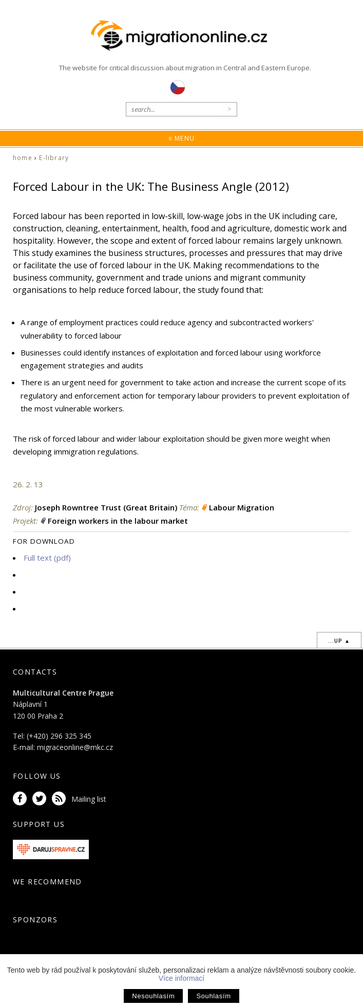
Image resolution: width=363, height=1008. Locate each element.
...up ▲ (339, 640)
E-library (54, 157)
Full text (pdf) (47, 557)
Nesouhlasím (153, 996)
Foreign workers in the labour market (118, 521)
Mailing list (88, 799)
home (22, 157)
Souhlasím (213, 996)
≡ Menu (181, 138)
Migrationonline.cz (181, 36)
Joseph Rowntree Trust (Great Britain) (106, 507)
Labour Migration (241, 507)
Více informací (181, 978)
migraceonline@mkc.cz (75, 747)
